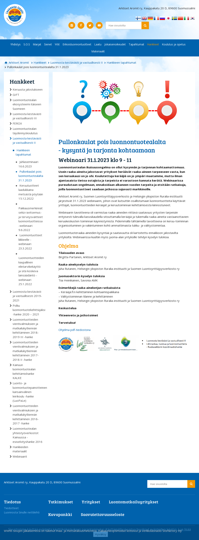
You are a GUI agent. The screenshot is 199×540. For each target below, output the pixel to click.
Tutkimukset (60, 502)
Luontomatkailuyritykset (133, 502)
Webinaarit (20, 456)
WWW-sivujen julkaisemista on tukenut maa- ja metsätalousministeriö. (51, 531)
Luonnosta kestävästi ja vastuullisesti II (76, 62)
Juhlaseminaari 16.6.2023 (28, 164)
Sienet (48, 44)
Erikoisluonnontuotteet (77, 44)
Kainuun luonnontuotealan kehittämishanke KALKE (24, 371)
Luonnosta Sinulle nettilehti (21, 512)
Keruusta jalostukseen (28, 89)
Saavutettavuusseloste (102, 514)
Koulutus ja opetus (174, 44)
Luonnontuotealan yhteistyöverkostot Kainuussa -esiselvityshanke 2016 (27, 435)
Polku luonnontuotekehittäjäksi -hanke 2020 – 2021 (28, 310)
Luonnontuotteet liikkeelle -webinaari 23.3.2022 (30, 241)
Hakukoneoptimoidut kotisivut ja (119, 531)
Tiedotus (12, 502)
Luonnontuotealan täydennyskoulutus (25, 131)
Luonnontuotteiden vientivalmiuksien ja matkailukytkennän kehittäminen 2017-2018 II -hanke (26, 351)
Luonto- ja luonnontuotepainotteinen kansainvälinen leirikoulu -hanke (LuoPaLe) (28, 391)
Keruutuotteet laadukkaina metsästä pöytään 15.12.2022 (30, 192)
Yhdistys (15, 44)
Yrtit (57, 44)
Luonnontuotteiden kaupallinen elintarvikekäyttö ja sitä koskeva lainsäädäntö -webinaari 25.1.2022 (30, 271)
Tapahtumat (136, 44)
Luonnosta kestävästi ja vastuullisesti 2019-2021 (27, 296)
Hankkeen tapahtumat (121, 62)
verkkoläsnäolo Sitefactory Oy (162, 531)
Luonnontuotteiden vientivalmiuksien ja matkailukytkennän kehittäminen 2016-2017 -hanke (26, 414)
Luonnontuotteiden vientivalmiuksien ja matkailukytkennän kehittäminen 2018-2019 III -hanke (26, 328)
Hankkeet (153, 44)
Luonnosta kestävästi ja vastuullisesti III (27, 116)
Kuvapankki (60, 514)
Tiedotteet (11, 508)
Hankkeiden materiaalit (20, 449)
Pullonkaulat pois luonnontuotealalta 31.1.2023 (30, 176)
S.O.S (27, 44)
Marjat (37, 44)
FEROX (17, 123)
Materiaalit (98, 51)
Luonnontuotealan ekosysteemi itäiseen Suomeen (27, 104)
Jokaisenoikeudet (115, 44)
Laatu (97, 44)
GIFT (16, 95)
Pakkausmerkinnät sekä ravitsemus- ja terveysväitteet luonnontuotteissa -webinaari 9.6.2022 (30, 219)
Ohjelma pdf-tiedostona (74, 330)
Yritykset (91, 502)
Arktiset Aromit (18, 62)
